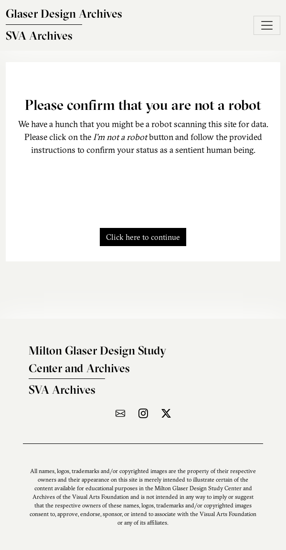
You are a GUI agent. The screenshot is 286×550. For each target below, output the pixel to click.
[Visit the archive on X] (166, 413)
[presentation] (143, 186)
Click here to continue (143, 237)
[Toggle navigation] (267, 25)
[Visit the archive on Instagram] (143, 413)
